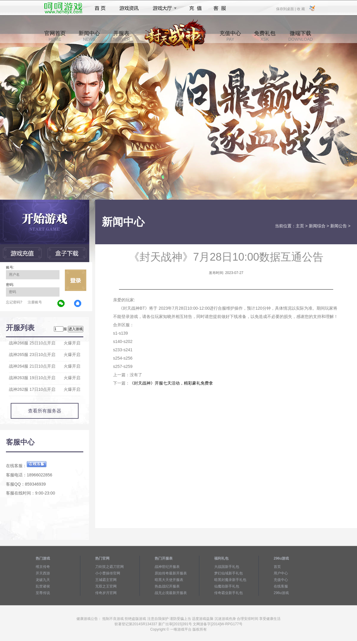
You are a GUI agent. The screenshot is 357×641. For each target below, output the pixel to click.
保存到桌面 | (286, 9)
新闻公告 (338, 225)
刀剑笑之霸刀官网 (109, 567)
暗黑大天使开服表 (169, 580)
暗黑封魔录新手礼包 (230, 580)
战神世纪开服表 (167, 567)
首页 (100, 8)
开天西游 (43, 573)
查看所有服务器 (44, 410)
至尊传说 (43, 593)
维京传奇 (43, 567)
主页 (300, 225)
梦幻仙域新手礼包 (228, 573)
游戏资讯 (129, 8)
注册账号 (35, 302)
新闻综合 (317, 225)
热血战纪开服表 (167, 586)
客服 (220, 8)
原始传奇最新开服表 (171, 573)
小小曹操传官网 (107, 573)
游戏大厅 (163, 8)
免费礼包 (264, 36)
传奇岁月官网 (106, 593)
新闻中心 (89, 36)
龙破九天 (43, 580)
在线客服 (281, 586)
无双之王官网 (106, 586)
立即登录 (75, 280)
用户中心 (281, 573)
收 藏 (300, 9)
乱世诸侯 (43, 586)
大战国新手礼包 (226, 567)
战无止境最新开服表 (171, 593)
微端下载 (300, 36)
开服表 (121, 36)
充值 (195, 8)
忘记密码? (14, 302)
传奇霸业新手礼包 (228, 593)
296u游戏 (281, 593)
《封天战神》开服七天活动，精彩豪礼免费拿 (171, 383)
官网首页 (55, 36)
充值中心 (230, 36)
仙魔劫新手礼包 (226, 586)
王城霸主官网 (106, 580)
